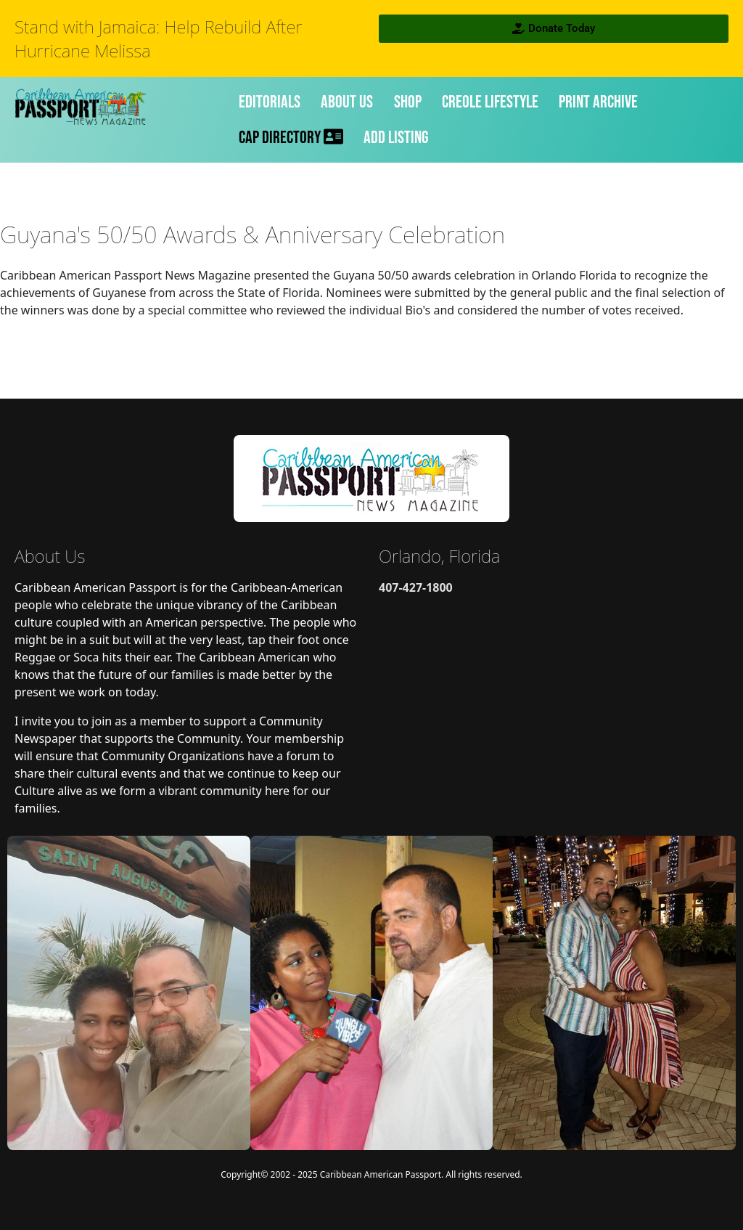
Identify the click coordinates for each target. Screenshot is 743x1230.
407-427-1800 (416, 587)
